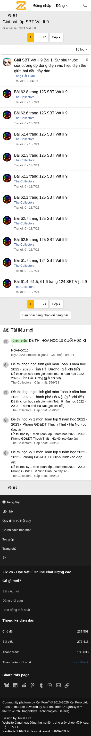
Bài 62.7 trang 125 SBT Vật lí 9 (40, 218)
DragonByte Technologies (39, 711)
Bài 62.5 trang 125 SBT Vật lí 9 (40, 240)
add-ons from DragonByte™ (62, 707)
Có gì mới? (11, 581)
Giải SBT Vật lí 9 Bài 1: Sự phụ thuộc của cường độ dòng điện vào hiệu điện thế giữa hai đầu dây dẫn (50, 65)
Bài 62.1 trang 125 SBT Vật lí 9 (40, 197)
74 (44, 37)
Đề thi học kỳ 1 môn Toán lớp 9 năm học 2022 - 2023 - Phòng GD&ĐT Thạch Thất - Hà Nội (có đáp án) (49, 424)
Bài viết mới (10, 591)
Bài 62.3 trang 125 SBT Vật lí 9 (40, 155)
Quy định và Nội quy (16, 520)
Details (63, 711)
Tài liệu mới (22, 330)
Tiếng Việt (11, 502)
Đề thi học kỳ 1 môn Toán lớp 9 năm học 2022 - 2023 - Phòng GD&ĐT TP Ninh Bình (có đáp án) (49, 457)
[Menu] (6, 5)
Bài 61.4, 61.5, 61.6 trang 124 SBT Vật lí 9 (50, 282)
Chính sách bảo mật (16, 530)
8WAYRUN (62, 731)
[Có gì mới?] (75, 5)
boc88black (81, 662)
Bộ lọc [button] (79, 49)
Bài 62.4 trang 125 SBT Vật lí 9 (40, 134)
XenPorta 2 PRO (14, 731)
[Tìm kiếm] (85, 5)
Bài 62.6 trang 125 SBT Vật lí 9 (40, 113)
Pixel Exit (24, 718)
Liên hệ (7, 511)
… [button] (37, 37)
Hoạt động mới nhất (16, 610)
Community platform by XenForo (45, 702)
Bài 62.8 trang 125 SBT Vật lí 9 (40, 92)
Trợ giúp (8, 539)
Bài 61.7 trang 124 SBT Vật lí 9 (40, 260)
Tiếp (55, 37)
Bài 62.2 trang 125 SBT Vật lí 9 (40, 176)
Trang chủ (9, 548)
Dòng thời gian (12, 600)
